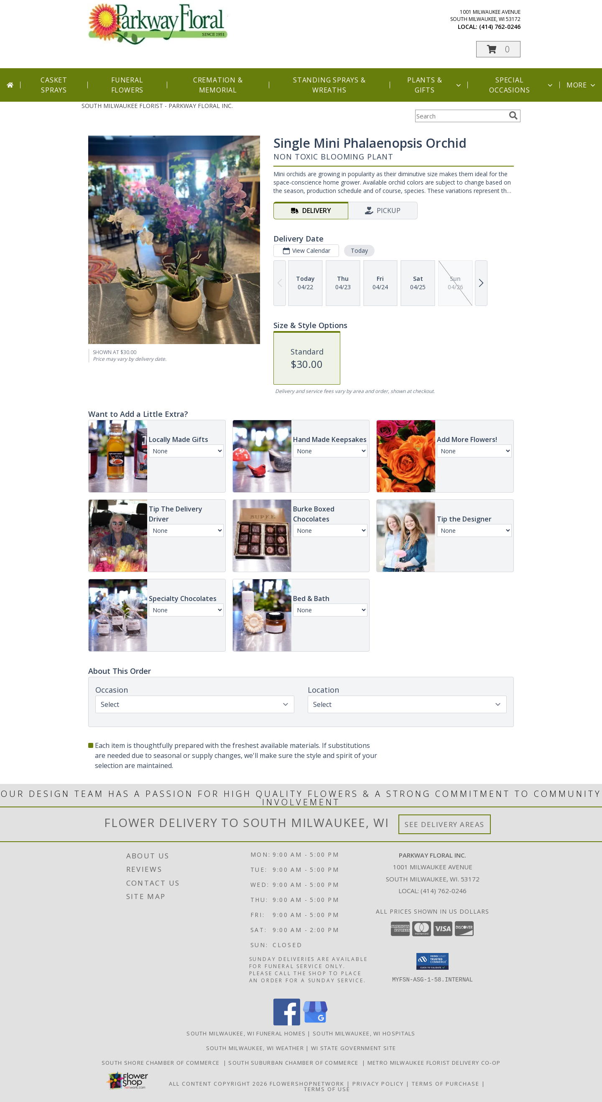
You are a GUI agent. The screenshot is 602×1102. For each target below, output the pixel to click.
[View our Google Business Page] (315, 1023)
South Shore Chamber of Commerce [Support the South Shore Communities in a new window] (162, 1062)
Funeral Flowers (127, 85)
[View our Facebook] (286, 1023)
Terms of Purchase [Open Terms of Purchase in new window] (446, 1083)
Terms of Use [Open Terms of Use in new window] (327, 1089)
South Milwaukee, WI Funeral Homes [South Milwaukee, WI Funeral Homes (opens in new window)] (246, 1033)
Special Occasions (521, 85)
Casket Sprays (54, 85)
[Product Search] (460, 116)
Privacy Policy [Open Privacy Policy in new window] (378, 1083)
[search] (513, 115)
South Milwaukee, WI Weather (255, 1048)
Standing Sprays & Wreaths (329, 85)
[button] (498, 49)
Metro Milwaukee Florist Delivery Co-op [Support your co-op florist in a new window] (433, 1062)
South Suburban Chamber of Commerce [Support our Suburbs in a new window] (295, 1062)
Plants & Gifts (434, 85)
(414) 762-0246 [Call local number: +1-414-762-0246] (499, 27)
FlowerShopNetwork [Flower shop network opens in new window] (307, 1083)
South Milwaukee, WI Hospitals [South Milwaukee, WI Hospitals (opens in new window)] (364, 1033)
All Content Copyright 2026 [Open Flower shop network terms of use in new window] (218, 1083)
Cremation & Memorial (218, 85)
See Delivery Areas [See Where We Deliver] (445, 824)
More (581, 85)
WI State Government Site (353, 1048)
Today (359, 250)
